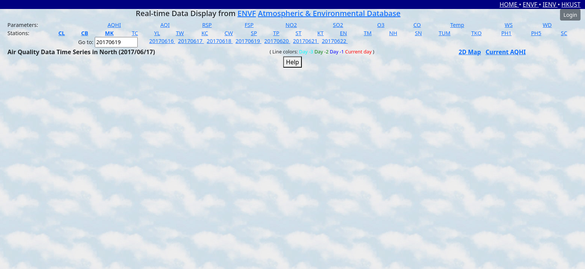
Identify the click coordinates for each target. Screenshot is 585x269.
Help (292, 62)
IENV (549, 4)
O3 (380, 24)
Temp (457, 24)
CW (229, 33)
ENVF (531, 4)
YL (157, 33)
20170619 (248, 40)
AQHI (114, 24)
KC (204, 33)
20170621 (306, 40)
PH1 (506, 33)
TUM (445, 33)
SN (418, 33)
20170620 (277, 40)
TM (368, 33)
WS (509, 24)
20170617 (191, 40)
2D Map (470, 52)
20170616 (162, 40)
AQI (165, 24)
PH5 (536, 33)
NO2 (291, 24)
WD (547, 24)
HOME (509, 4)
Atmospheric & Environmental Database (329, 13)
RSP (207, 24)
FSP (249, 24)
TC (135, 33)
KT (320, 33)
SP (254, 33)
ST (298, 33)
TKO (476, 33)
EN (343, 33)
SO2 (338, 24)
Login (570, 14)
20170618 (220, 40)
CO (417, 24)
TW (180, 33)
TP (276, 33)
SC (564, 33)
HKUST (571, 4)
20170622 (335, 40)
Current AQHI (506, 52)
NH (393, 33)
